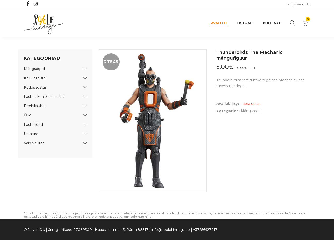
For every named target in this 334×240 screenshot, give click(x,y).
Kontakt (272, 23)
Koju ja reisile (35, 78)
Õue (27, 115)
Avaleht (219, 23)
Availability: (227, 104)
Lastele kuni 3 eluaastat (44, 96)
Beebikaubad (35, 106)
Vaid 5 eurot (34, 143)
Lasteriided (33, 124)
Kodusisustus (35, 87)
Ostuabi (245, 23)
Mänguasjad (34, 69)
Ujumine (31, 134)
